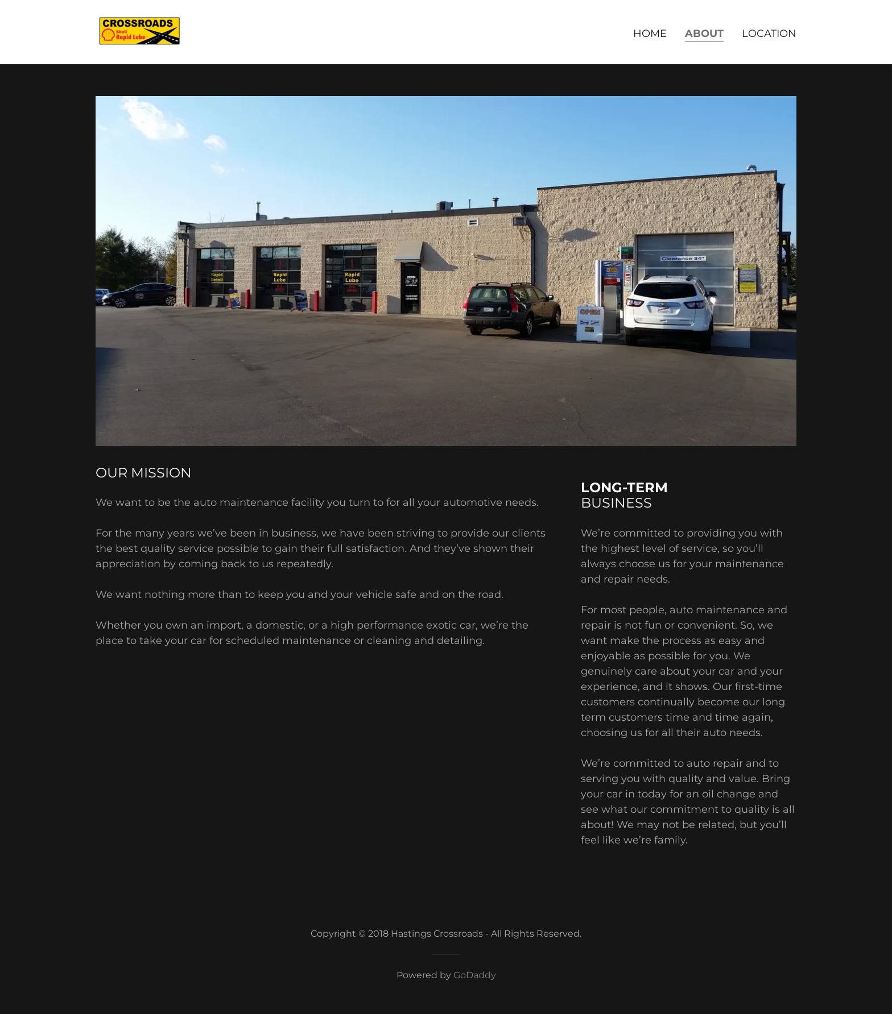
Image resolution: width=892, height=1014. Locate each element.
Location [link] (769, 33)
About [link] (704, 33)
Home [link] (650, 33)
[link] (139, 31)
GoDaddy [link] (474, 975)
